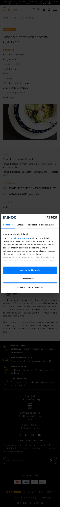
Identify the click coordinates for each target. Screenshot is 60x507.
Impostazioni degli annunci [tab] (41, 224)
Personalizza (30, 279)
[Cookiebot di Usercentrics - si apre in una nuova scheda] (45, 217)
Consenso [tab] (8, 224)
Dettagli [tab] (20, 224)
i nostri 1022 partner (19, 238)
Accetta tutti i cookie (30, 270)
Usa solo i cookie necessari (30, 287)
